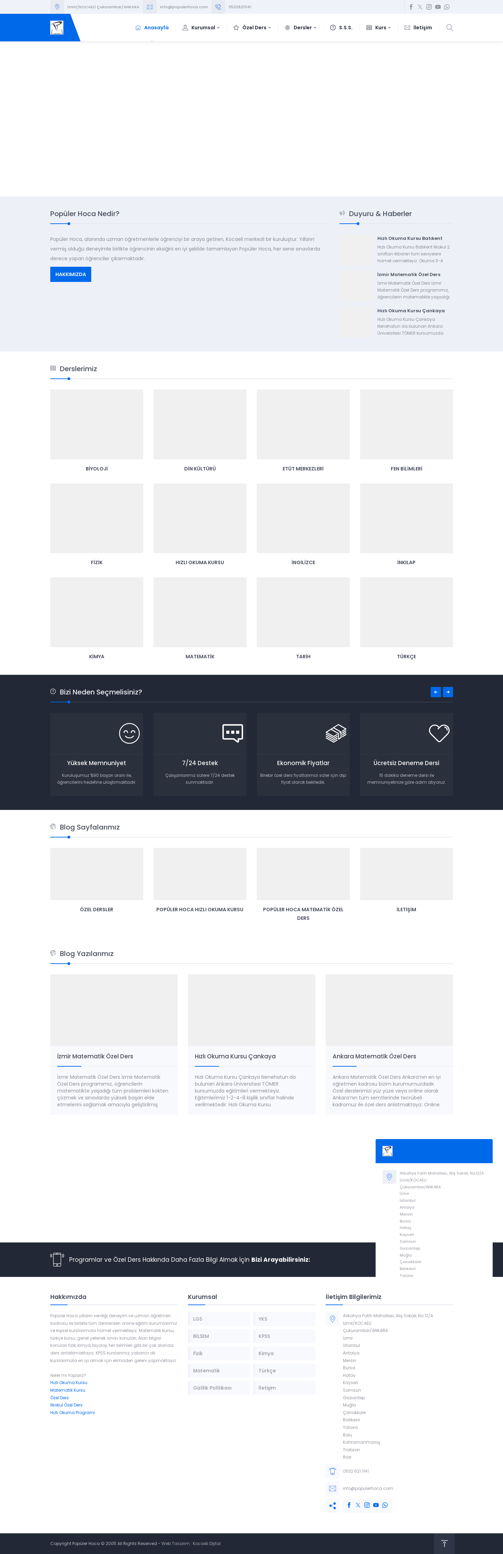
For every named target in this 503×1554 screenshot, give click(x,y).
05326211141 (240, 7)
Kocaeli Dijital (207, 1543)
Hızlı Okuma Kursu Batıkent (409, 238)
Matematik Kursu (67, 1390)
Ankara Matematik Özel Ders (374, 1056)
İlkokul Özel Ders (66, 1405)
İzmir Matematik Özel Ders (408, 274)
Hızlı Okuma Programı (72, 1412)
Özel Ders (59, 1398)
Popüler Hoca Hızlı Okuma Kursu (199, 909)
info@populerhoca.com (184, 7)
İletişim (406, 909)
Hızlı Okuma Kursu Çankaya (411, 310)
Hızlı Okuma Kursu (68, 1382)
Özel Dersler (96, 909)
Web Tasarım (175, 1543)
